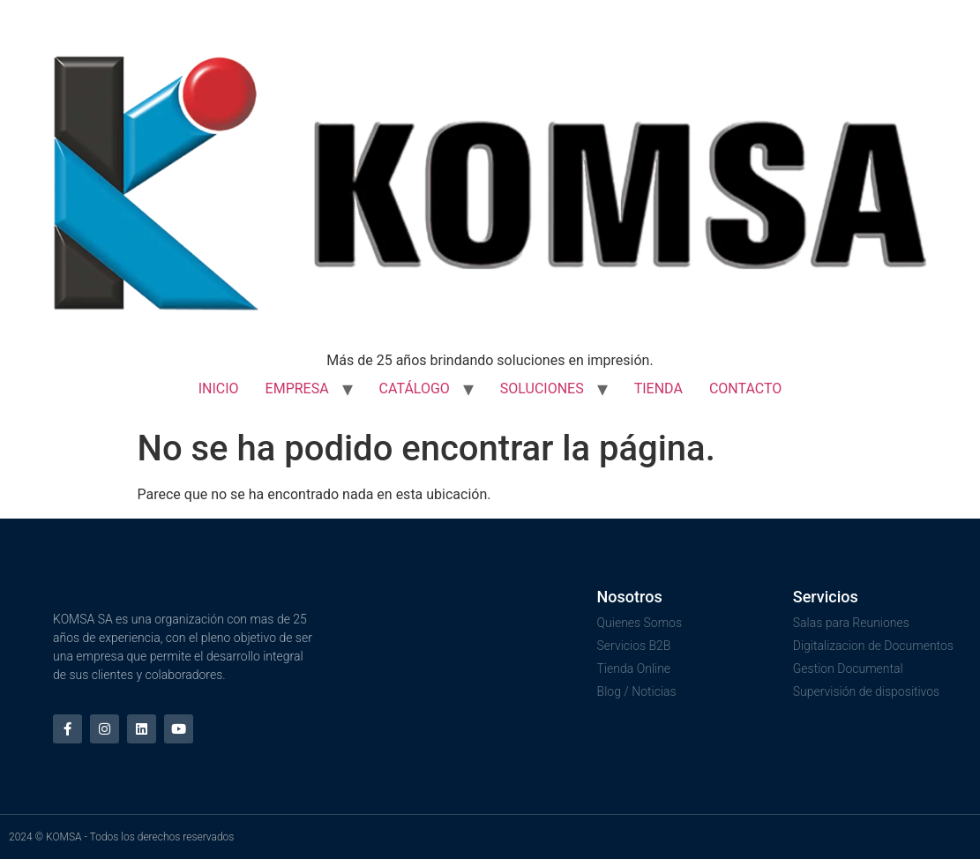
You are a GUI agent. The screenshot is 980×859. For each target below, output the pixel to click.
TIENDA (658, 388)
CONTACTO (745, 388)
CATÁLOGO (414, 388)
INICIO (218, 388)
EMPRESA (297, 388)
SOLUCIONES (542, 388)
